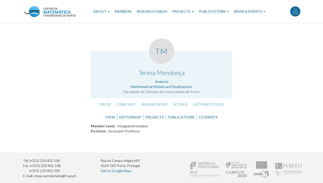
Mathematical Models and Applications (161, 86)
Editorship (130, 117)
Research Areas (152, 11)
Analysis (161, 81)
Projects (183, 11)
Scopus (180, 104)
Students (208, 117)
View (110, 117)
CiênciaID (126, 104)
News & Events (249, 11)
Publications (214, 11)
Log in (295, 11)
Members (123, 11)
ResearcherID (154, 104)
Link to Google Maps (116, 171)
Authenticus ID (209, 104)
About (101, 11)
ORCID (105, 104)
